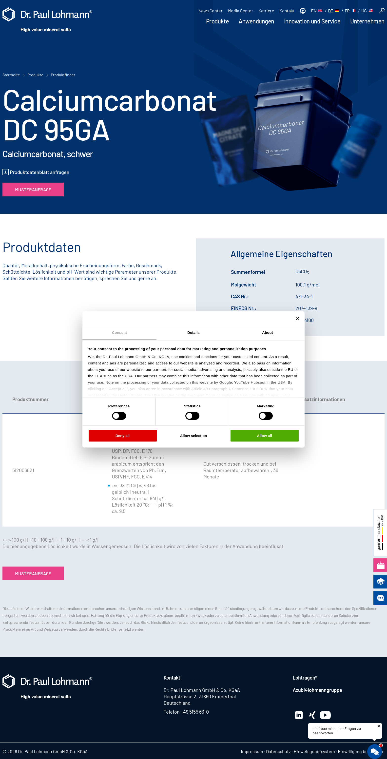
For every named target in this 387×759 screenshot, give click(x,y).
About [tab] (267, 332)
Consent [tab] (119, 332)
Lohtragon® (305, 678)
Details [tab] (193, 332)
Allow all (264, 436)
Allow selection (193, 436)
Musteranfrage (33, 189)
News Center (210, 10)
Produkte (217, 21)
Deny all (123, 436)
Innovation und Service (312, 21)
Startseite (11, 74)
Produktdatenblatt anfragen (39, 172)
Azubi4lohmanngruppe (317, 690)
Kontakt (286, 10)
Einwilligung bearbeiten (361, 751)
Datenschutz (278, 751)
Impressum (252, 751)
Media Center (240, 10)
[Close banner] (297, 318)
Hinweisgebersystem (314, 751)
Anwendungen (256, 21)
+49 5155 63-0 (195, 712)
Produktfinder (63, 74)
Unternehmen (367, 21)
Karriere (266, 10)
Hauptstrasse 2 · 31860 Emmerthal (200, 696)
